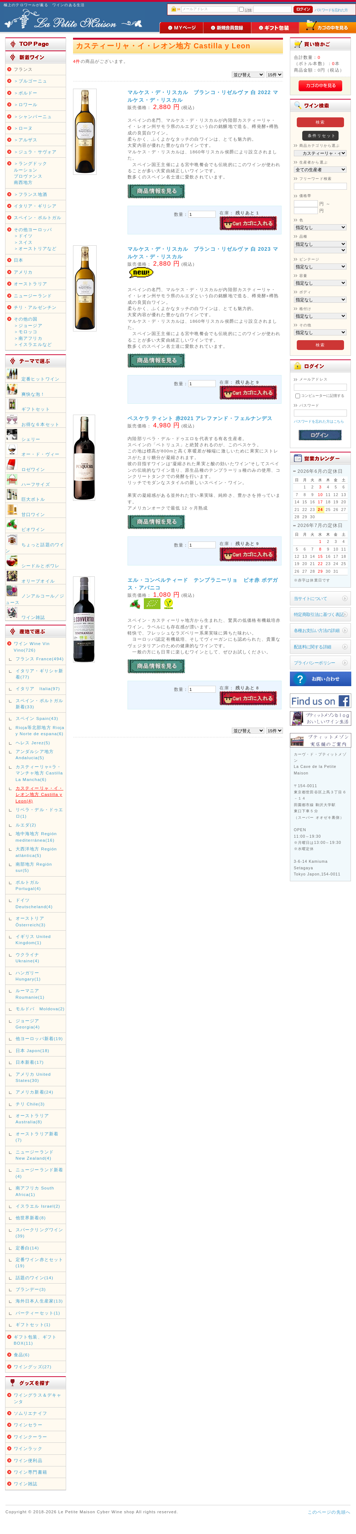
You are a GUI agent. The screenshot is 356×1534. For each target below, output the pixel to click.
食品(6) (22, 1354)
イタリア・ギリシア (35, 206)
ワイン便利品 (28, 1460)
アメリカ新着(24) (34, 1092)
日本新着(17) (30, 1062)
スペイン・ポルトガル (38, 217)
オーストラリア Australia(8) (32, 1118)
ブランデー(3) (31, 1289)
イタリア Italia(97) (38, 688)
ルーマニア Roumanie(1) (30, 993)
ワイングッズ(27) (33, 1366)
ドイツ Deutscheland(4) (34, 903)
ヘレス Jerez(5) (33, 742)
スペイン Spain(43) (37, 718)
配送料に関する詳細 (312, 646)
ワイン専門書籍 (30, 1472)
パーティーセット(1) (38, 1312)
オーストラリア (30, 283)
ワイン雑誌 (26, 1483)
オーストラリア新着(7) (37, 1136)
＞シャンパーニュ (33, 116)
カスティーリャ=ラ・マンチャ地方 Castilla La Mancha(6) (39, 773)
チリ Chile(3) (30, 1104)
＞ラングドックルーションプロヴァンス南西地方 (30, 173)
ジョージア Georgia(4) (28, 1023)
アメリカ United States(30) (33, 1077)
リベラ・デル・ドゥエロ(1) (40, 812)
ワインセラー (28, 1424)
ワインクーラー (30, 1436)
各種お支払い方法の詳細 (317, 630)
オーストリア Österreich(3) (31, 921)
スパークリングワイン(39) (40, 1232)
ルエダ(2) (26, 824)
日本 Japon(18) (32, 1050)
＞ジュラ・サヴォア (35, 151)
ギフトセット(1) (33, 1324)
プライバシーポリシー (314, 662)
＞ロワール (26, 104)
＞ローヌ (23, 128)
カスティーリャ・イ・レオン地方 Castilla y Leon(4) (40, 794)
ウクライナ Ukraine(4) (30, 957)
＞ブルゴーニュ (30, 80)
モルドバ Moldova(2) (40, 1008)
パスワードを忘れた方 (331, 10)
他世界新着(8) (31, 1217)
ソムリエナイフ (30, 1413)
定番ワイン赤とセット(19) (40, 1262)
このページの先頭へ (329, 1512)
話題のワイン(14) (34, 1277)
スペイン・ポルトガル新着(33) (40, 703)
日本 (18, 260)
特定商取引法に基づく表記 (319, 614)
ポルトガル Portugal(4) (28, 885)
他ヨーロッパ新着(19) (39, 1038)
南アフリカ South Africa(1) (35, 1190)
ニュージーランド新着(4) (40, 1172)
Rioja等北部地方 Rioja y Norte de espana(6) (40, 730)
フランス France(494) (40, 658)
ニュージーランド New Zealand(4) (35, 1155)
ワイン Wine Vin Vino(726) (32, 646)
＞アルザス (26, 139)
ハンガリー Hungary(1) (28, 975)
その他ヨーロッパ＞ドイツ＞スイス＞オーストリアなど (35, 239)
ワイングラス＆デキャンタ (38, 1398)
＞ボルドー (26, 92)
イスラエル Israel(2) (38, 1206)
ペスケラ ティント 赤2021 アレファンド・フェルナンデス (200, 418)
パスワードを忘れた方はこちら (319, 421)
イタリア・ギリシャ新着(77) (40, 673)
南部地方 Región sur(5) (34, 867)
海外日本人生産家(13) (39, 1301)
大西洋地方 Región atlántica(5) (36, 851)
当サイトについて (310, 598)
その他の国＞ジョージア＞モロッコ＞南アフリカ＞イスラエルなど (33, 332)
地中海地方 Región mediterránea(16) (36, 836)
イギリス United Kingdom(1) (33, 939)
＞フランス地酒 (30, 194)
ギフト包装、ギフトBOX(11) (35, 1339)
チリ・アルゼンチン (35, 307)
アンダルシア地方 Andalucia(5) (35, 754)
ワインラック (28, 1448)
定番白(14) (27, 1247)
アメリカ (23, 272)
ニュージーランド (33, 295)
